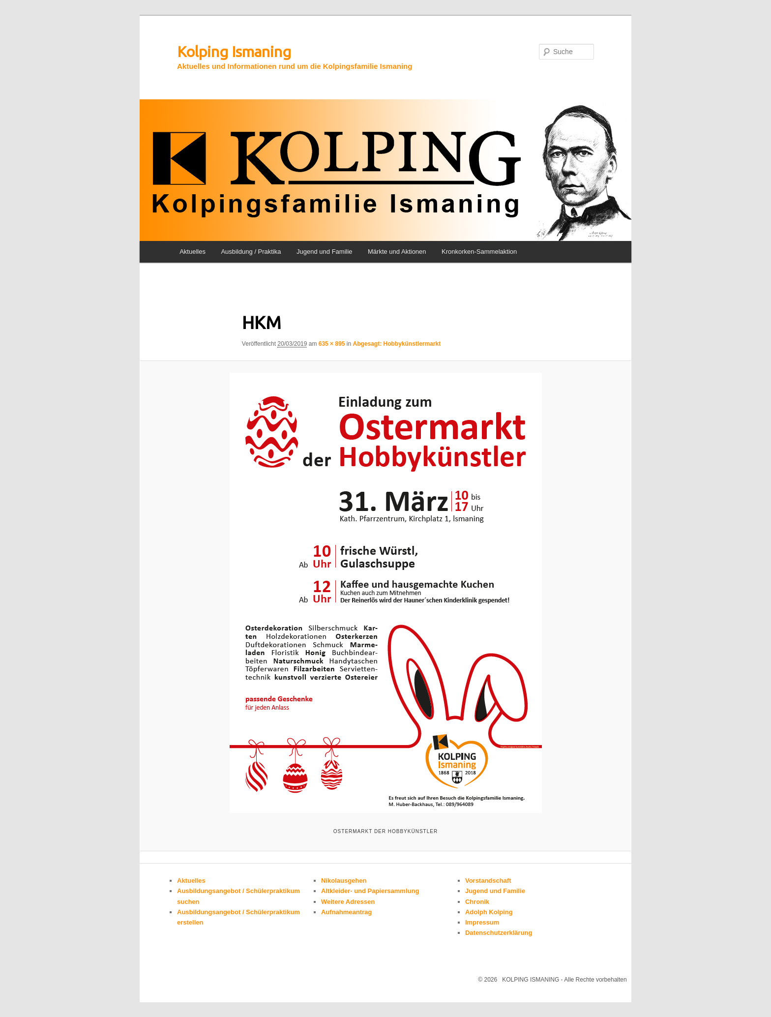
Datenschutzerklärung (499, 932)
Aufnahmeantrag (346, 912)
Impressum (482, 922)
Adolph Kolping (489, 912)
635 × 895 (332, 343)
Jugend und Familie (324, 251)
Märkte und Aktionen (397, 251)
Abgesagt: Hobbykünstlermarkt (397, 343)
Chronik (477, 901)
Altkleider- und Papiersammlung (370, 891)
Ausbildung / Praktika (251, 251)
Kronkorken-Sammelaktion (479, 251)
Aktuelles (192, 251)
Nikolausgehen (343, 880)
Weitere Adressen (348, 901)
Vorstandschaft (488, 880)
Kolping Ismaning (234, 51)
